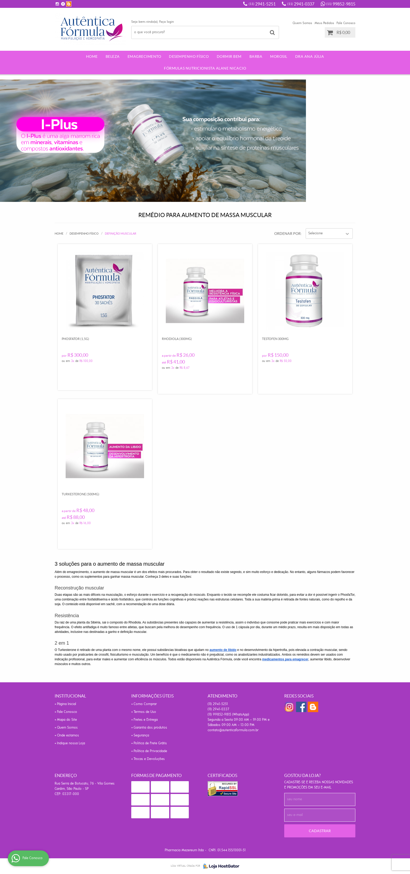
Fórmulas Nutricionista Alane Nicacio (205, 68)
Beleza (113, 56)
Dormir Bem (229, 56)
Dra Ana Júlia (309, 56)
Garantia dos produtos (150, 728)
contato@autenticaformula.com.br (233, 730)
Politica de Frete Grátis (150, 743)
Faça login (166, 22)
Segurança (141, 735)
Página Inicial (66, 704)
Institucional (70, 696)
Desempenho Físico (189, 56)
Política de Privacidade (150, 751)
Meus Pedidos (324, 23)
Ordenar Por (287, 233)
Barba (256, 56)
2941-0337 (300, 4)
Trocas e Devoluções (149, 759)
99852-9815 (340, 4)
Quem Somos (302, 23)
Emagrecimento (144, 56)
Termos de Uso (145, 712)
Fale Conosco (346, 23)
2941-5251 (262, 4)
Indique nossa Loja (71, 743)
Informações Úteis (152, 696)
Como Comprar (145, 704)
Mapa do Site (67, 720)
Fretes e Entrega (146, 720)
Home (92, 56)
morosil (278, 56)
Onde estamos (68, 735)
